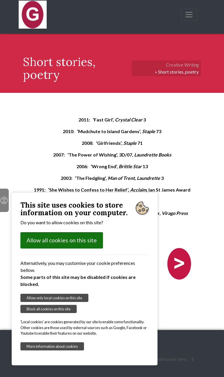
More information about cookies (52, 346)
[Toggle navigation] (189, 14)
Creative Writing (182, 64)
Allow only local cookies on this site (54, 298)
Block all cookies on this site (49, 309)
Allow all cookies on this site (62, 240)
